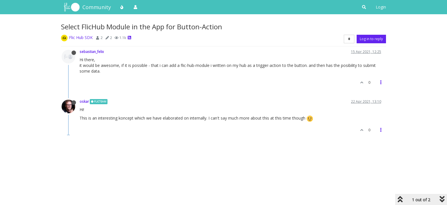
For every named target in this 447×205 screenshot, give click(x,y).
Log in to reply (371, 38)
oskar (84, 101)
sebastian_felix (92, 51)
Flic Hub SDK (81, 37)
